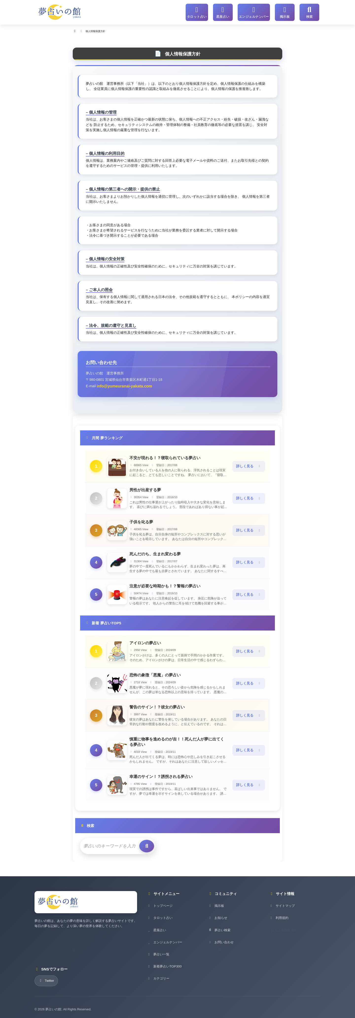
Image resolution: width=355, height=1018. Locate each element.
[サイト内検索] (309, 11)
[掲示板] (285, 11)
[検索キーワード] (107, 842)
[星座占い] (227, 11)
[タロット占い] (203, 11)
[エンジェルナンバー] (256, 11)
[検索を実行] (140, 842)
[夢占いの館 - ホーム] (60, 11)
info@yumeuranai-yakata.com (121, 385)
